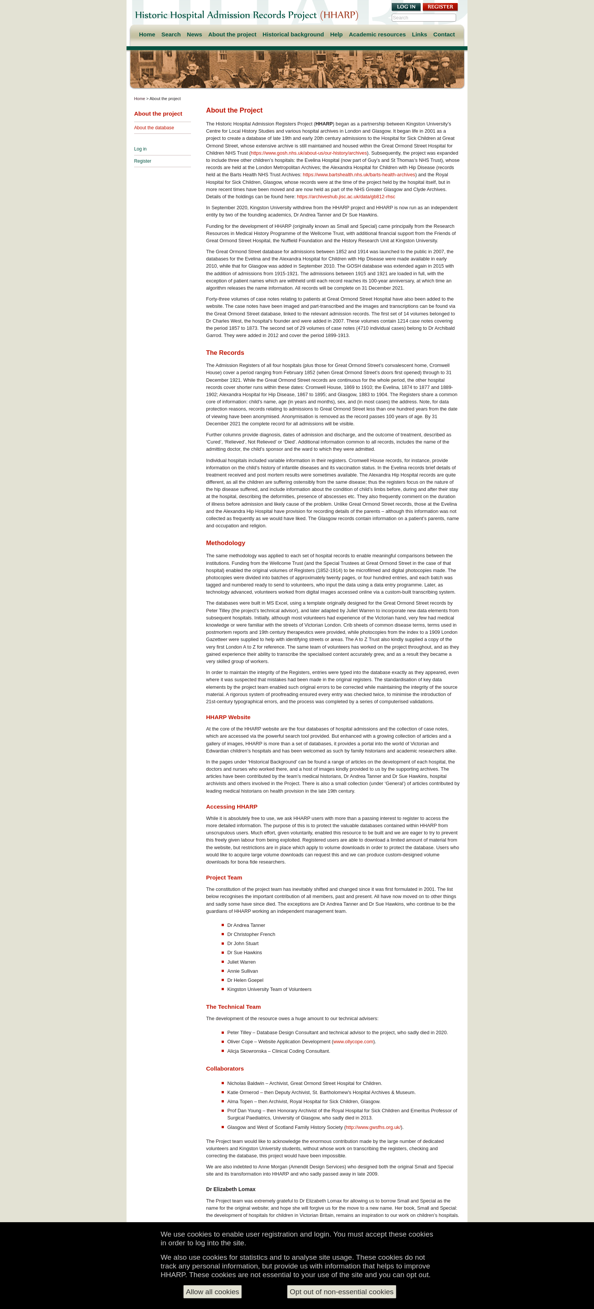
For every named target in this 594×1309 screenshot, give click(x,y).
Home (147, 34)
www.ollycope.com (353, 1041)
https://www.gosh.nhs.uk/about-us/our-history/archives (309, 153)
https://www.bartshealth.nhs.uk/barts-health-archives (359, 174)
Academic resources (377, 34)
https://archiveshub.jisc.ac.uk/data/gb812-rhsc (346, 196)
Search (171, 34)
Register (142, 161)
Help (336, 34)
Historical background (293, 34)
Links (419, 34)
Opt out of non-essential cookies (342, 1294)
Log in (140, 149)
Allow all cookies (212, 1294)
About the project (232, 34)
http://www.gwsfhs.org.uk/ (373, 1127)
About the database (154, 127)
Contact (444, 34)
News (194, 34)
